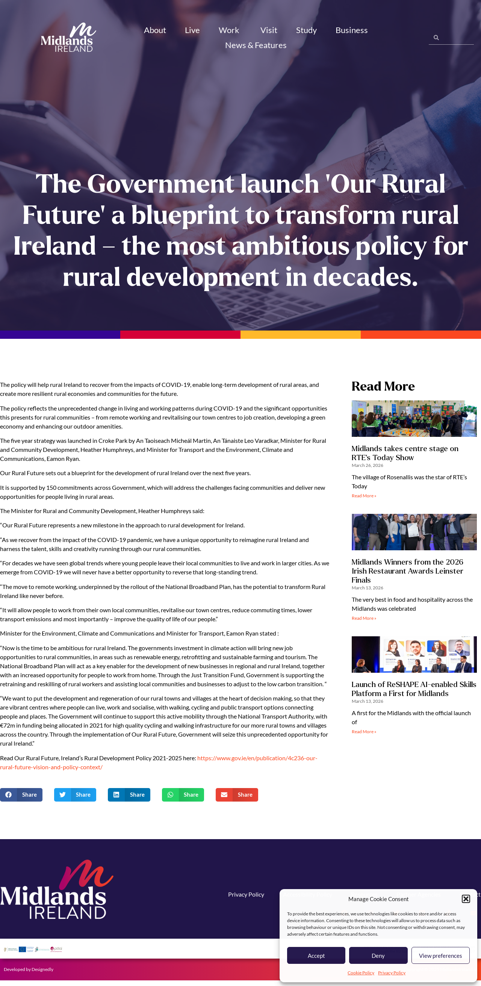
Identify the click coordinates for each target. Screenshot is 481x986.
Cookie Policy (361, 972)
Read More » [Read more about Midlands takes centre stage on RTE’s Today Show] (364, 501)
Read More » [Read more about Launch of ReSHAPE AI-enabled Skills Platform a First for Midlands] (364, 737)
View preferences (440, 955)
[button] (466, 899)
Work (230, 30)
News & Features (257, 45)
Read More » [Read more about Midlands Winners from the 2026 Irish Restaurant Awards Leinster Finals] (364, 624)
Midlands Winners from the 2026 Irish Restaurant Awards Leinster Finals (407, 577)
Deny (378, 955)
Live (192, 30)
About (155, 30)
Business (353, 30)
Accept (316, 955)
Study (306, 30)
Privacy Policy (391, 972)
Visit (268, 30)
